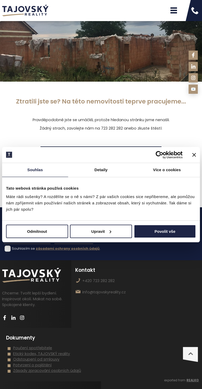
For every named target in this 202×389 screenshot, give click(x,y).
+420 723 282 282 (98, 280)
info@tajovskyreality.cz (104, 292)
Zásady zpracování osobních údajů (47, 370)
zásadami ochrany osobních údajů (68, 248)
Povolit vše (165, 231)
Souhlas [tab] (35, 170)
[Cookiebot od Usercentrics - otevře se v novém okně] (160, 155)
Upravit (101, 231)
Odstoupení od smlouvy (36, 359)
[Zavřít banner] (194, 155)
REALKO (192, 380)
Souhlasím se (23, 248)
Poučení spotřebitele (32, 348)
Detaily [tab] (101, 170)
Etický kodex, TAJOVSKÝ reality (41, 353)
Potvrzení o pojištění (32, 365)
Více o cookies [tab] (167, 170)
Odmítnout (37, 231)
